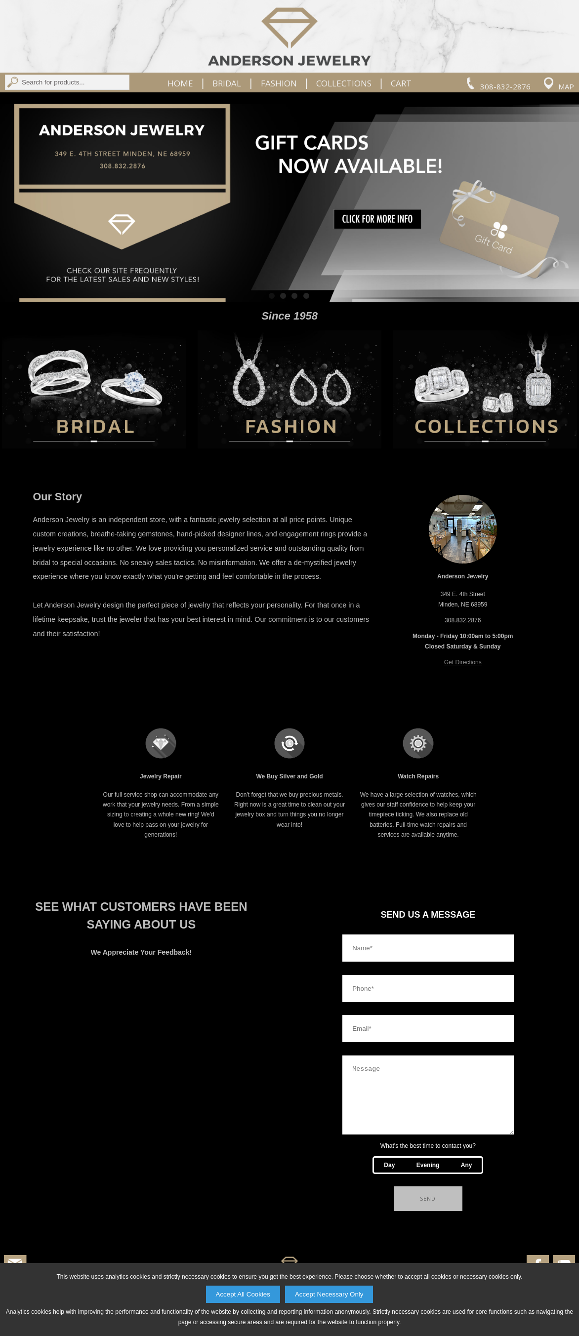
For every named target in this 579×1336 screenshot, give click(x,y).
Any (466, 1177)
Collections (344, 83)
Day (389, 1177)
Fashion (279, 83)
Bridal (226, 83)
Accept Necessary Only (329, 1294)
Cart (401, 83)
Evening (428, 1177)
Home (180, 83)
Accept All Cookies (243, 1294)
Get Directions (463, 662)
